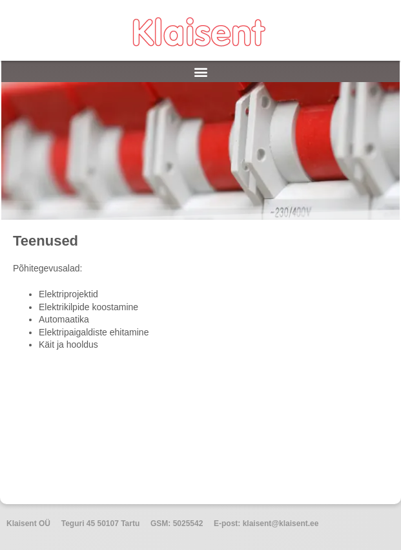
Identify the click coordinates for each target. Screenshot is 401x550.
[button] (200, 71)
